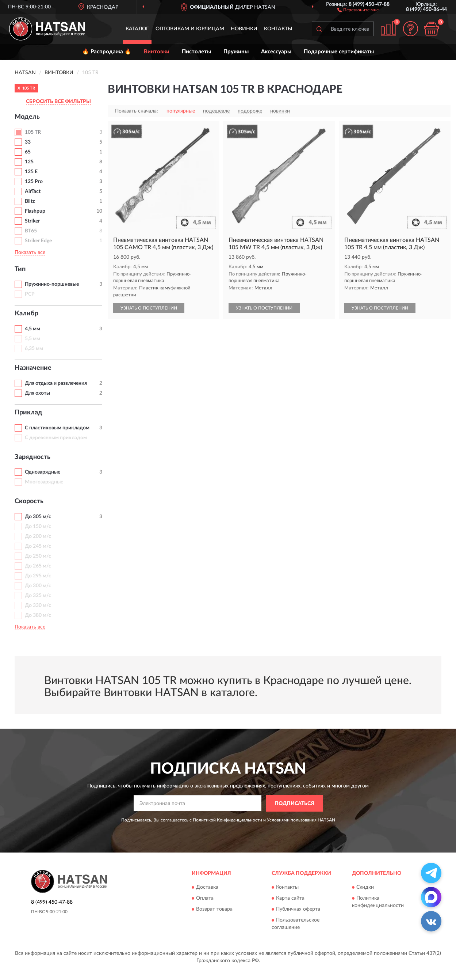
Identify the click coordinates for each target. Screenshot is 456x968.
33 (28, 142)
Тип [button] (20, 269)
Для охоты (37, 393)
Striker (32, 221)
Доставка (207, 887)
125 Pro (34, 181)
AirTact (33, 191)
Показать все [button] (30, 252)
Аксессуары (276, 51)
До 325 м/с (38, 595)
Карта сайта (290, 898)
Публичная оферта (298, 909)
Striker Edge (38, 240)
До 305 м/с (38, 516)
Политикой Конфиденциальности (227, 820)
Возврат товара (214, 909)
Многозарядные (44, 482)
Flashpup (35, 211)
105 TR (33, 132)
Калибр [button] (26, 313)
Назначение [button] (33, 368)
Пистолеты (196, 51)
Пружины (236, 51)
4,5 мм (32, 328)
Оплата (205, 898)
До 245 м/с (38, 546)
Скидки (365, 887)
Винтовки (156, 51)
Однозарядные (42, 472)
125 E (31, 171)
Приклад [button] (28, 412)
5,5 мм (32, 338)
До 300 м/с (38, 585)
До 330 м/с (38, 605)
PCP (30, 294)
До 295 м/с (38, 575)
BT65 (31, 231)
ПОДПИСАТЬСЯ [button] (294, 803)
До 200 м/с (38, 536)
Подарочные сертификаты (339, 51)
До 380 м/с (38, 615)
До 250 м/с (38, 556)
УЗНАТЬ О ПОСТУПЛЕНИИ (148, 308)
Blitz (30, 201)
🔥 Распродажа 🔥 (106, 51)
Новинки (244, 28)
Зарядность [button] (32, 457)
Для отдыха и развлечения (56, 383)
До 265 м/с (38, 566)
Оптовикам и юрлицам (190, 28)
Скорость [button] (29, 501)
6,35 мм (34, 348)
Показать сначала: (136, 111)
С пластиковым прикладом (57, 427)
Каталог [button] (137, 28)
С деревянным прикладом (56, 437)
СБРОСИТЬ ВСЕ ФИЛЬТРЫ (58, 101)
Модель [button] (27, 117)
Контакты (278, 28)
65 (28, 152)
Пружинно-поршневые (52, 284)
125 (29, 161)
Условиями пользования (292, 820)
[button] (358, 9)
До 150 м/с (38, 526)
